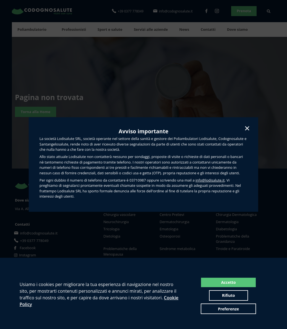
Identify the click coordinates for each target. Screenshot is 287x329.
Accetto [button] (212, 290)
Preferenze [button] (228, 303)
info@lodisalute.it (210, 180)
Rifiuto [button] (254, 290)
